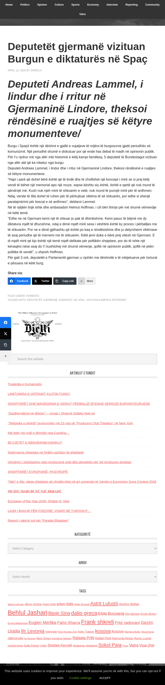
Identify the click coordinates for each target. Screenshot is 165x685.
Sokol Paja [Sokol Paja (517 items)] (109, 645)
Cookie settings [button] (80, 678)
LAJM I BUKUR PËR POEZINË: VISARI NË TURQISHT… (49, 511)
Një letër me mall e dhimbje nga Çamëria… (38, 433)
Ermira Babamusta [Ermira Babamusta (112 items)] (18, 623)
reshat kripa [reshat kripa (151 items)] (15, 645)
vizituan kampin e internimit (106, 299)
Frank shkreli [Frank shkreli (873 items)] (97, 622)
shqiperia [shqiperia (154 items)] (79, 645)
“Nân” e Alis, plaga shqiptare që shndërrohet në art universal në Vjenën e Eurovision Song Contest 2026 (82, 481)
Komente (32, 295)
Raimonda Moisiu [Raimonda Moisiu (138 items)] (122, 638)
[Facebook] (19, 281)
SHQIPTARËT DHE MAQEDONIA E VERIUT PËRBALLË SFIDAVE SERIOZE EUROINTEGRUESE (79, 403)
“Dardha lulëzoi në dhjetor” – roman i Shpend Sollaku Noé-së (51, 413)
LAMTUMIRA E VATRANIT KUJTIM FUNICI (39, 394)
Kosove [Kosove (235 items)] (118, 631)
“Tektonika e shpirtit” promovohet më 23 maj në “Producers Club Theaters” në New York (70, 423)
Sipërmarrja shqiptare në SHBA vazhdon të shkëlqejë (46, 452)
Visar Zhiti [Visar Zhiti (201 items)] (146, 645)
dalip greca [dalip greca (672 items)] (84, 613)
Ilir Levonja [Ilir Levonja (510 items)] (32, 631)
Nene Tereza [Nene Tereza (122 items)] (43, 638)
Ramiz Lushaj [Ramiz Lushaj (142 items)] (142, 638)
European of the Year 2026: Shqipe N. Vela (38, 501)
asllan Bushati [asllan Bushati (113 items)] (81, 604)
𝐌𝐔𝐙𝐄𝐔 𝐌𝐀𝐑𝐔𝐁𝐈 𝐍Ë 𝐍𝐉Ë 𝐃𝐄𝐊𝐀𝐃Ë (34, 491)
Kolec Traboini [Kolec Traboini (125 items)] (86, 631)
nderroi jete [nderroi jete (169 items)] (15, 638)
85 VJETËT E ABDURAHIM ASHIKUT (35, 442)
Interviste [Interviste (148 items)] (51, 631)
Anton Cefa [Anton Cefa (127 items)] (49, 604)
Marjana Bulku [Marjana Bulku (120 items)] (133, 631)
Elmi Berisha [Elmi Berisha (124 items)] (132, 613)
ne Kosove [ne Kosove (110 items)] (29, 638)
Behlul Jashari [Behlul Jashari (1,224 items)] (27, 612)
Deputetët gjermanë (42, 299)
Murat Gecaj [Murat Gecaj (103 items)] (147, 631)
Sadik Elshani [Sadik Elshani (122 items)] (31, 645)
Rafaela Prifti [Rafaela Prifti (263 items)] (83, 638)
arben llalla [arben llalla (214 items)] (65, 604)
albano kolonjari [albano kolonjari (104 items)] (16, 604)
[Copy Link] (64, 281)
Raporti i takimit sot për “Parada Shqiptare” (38, 520)
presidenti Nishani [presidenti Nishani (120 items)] (62, 638)
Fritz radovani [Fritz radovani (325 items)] (127, 622)
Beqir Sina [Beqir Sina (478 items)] (59, 613)
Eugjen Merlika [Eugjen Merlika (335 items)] (42, 622)
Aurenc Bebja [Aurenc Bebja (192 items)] (129, 604)
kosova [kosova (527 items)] (103, 631)
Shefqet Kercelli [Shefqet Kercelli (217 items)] (59, 645)
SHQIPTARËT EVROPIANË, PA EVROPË (38, 471)
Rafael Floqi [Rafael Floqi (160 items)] (103, 638)
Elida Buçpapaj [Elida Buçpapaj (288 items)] (111, 613)
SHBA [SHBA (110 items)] (43, 645)
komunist (65, 299)
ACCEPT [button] (105, 678)
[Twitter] (42, 281)
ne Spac (79, 299)
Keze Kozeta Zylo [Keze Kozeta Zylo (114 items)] (67, 631)
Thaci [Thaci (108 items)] (125, 645)
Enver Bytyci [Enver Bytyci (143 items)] (148, 613)
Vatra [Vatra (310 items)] (134, 645)
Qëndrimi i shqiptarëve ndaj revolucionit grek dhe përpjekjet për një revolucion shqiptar (69, 462)
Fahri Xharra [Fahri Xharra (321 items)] (68, 622)
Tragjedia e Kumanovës (25, 384)
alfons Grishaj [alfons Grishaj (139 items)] (33, 604)
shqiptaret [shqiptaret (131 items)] (91, 645)
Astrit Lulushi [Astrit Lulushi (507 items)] (104, 603)
